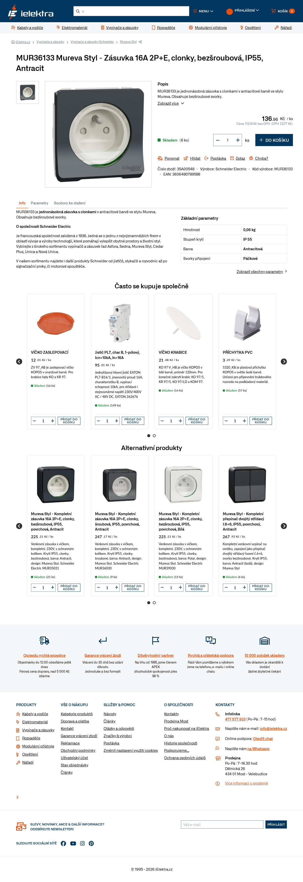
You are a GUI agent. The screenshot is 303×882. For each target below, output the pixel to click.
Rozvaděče (31, 738)
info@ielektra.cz (273, 729)
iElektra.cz (23, 42)
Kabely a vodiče (35, 714)
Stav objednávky (74, 765)
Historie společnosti (180, 743)
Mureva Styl (128, 41)
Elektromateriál (35, 722)
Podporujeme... (176, 751)
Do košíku (274, 140)
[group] (56, 361)
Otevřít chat (263, 739)
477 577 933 (235, 719)
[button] (204, 11)
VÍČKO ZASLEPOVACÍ (49, 352)
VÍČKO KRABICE (173, 352)
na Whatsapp (258, 749)
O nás (169, 736)
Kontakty (171, 714)
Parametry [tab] (39, 203)
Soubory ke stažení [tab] (69, 203)
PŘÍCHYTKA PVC (238, 352)
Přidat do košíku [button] (69, 420)
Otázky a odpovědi (119, 729)
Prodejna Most (176, 721)
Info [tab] (22, 203)
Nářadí (28, 762)
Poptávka (111, 743)
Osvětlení (30, 754)
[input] (43, 420)
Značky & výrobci (118, 736)
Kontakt (67, 729)
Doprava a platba (75, 721)
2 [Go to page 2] (154, 435)
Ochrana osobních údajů (185, 758)
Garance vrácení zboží (79, 736)
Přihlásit (276, 824)
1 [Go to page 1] (148, 435)
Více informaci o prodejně (246, 783)
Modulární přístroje (38, 746)
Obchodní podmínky (78, 751)
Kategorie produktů (77, 714)
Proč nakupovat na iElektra (186, 729)
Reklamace (70, 743)
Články (67, 772)
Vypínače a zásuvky (50, 41)
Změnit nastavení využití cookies (131, 751)
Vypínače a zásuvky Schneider (92, 41)
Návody (110, 714)
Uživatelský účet (74, 758)
